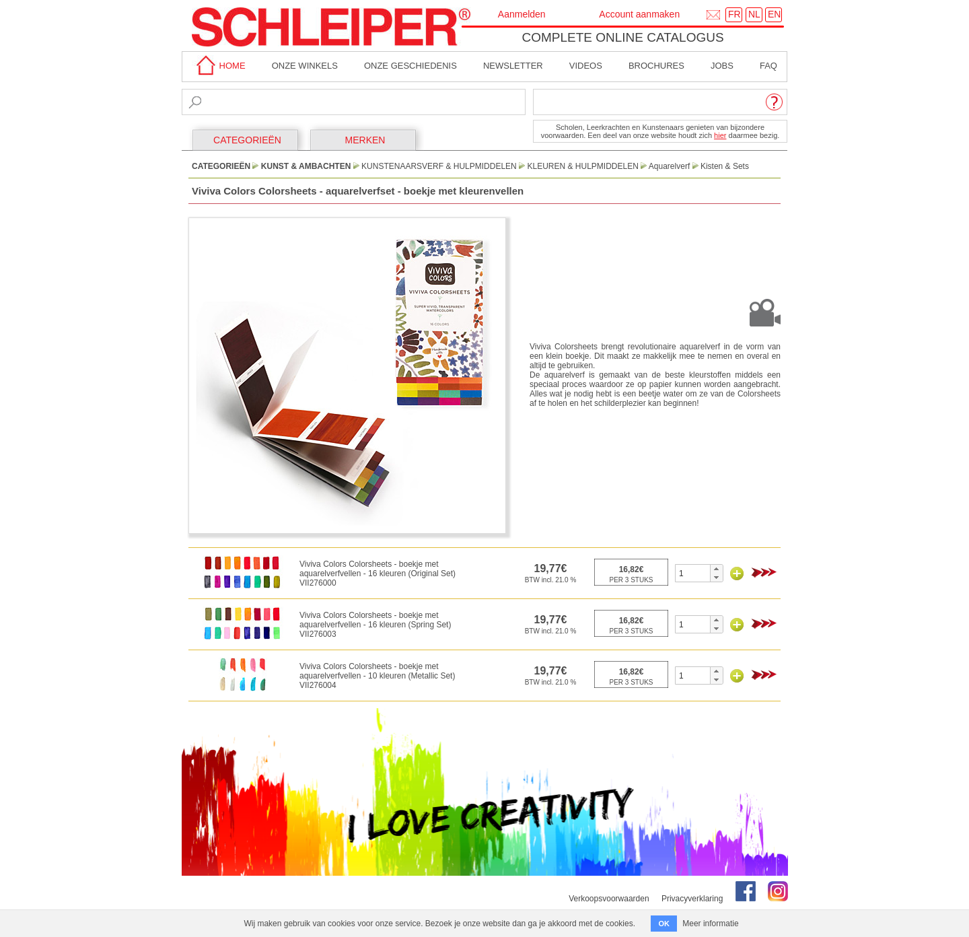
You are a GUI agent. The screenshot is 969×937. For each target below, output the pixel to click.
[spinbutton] (693, 573)
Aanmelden (522, 14)
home (219, 66)
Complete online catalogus (622, 37)
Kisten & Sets (725, 166)
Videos (585, 66)
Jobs (722, 66)
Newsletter (513, 66)
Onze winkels (305, 66)
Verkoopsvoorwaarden (609, 898)
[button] (716, 569)
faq (768, 66)
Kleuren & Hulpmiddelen (582, 166)
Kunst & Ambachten (306, 166)
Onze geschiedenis (410, 66)
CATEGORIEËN (247, 140)
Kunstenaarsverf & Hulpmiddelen (439, 166)
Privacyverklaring (692, 898)
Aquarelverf (669, 166)
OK (664, 923)
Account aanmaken (639, 14)
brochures (656, 66)
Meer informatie (710, 923)
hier (720, 135)
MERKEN (365, 140)
